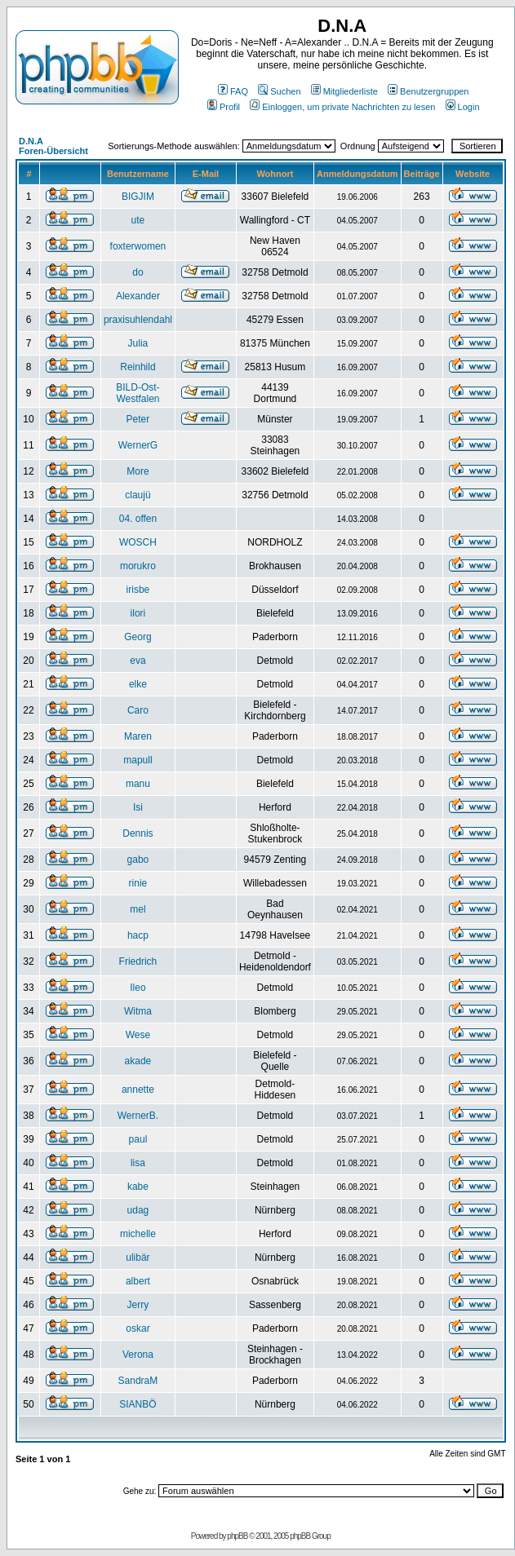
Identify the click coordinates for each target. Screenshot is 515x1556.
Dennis (137, 833)
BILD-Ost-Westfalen (137, 393)
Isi (138, 807)
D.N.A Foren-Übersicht (53, 146)
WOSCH (138, 542)
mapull (137, 760)
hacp (138, 935)
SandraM (138, 1380)
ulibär (137, 1257)
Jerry (138, 1305)
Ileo (137, 987)
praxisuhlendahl (138, 319)
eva (137, 660)
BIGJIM (138, 196)
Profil (223, 107)
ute (138, 220)
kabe (138, 1186)
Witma (138, 1011)
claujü (137, 495)
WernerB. (138, 1115)
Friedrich (138, 961)
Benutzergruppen (428, 91)
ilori (138, 613)
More (138, 471)
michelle (138, 1234)
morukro (138, 566)
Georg (137, 637)
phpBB (237, 1536)
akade (138, 1061)
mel (137, 909)
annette (138, 1089)
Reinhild (137, 367)
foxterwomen (138, 246)
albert (138, 1281)
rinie (138, 883)
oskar (137, 1328)
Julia (138, 343)
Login (463, 107)
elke (138, 684)
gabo (138, 859)
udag (138, 1210)
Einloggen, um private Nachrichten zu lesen (342, 107)
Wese (138, 1035)
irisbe (138, 589)
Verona (137, 1354)
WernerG (138, 445)
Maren (138, 736)
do (137, 272)
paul (138, 1139)
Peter (138, 419)
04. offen (138, 518)
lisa (138, 1163)
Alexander (138, 296)
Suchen (279, 91)
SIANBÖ (137, 1404)
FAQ (233, 91)
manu (138, 783)
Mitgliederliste (344, 91)
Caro (138, 710)
